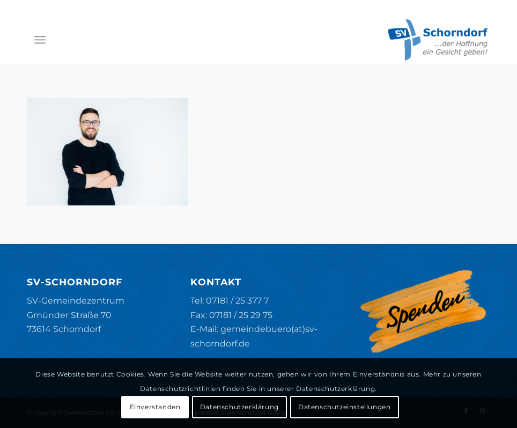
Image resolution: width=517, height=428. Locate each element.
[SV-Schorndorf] (437, 40)
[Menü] (40, 39)
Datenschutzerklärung (239, 407)
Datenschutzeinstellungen (344, 407)
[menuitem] (40, 39)
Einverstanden (155, 407)
